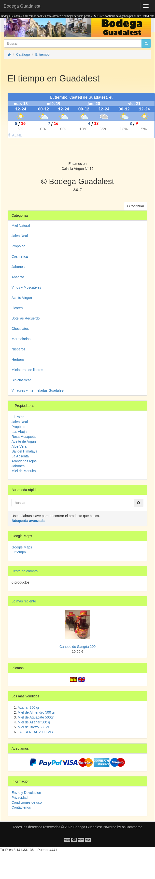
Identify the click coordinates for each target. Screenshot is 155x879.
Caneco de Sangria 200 (77, 647)
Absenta (18, 277)
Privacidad (20, 797)
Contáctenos (21, 807)
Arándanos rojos (24, 461)
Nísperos (18, 349)
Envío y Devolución (26, 793)
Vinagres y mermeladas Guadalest (38, 390)
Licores (17, 308)
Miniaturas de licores (27, 370)
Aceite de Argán (24, 441)
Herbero (18, 359)
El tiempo (19, 552)
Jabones (18, 267)
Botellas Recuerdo (26, 318)
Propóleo (18, 427)
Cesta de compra (25, 571)
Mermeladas (21, 339)
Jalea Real (20, 236)
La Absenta (20, 456)
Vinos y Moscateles (26, 287)
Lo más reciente (24, 601)
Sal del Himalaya (24, 451)
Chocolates (20, 329)
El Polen (18, 417)
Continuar (135, 206)
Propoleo (18, 246)
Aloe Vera (19, 446)
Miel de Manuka (24, 471)
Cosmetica (20, 256)
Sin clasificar (21, 380)
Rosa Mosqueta (24, 437)
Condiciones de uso (27, 802)
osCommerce (132, 827)
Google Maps (22, 547)
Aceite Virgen (22, 298)
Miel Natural (21, 225)
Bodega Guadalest (22, 6)
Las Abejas (20, 432)
